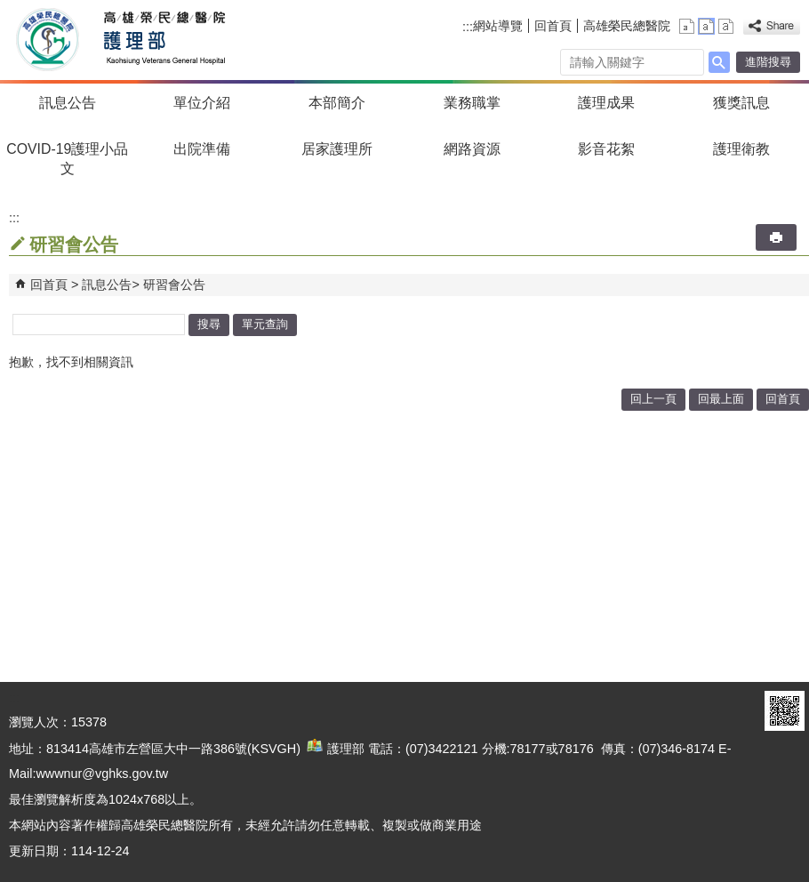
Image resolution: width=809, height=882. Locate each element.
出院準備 (201, 148)
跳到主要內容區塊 (9, 9)
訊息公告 (67, 102)
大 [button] (725, 26)
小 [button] (686, 26)
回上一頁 (653, 398)
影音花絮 (606, 148)
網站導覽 (498, 26)
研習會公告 (174, 284)
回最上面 (721, 398)
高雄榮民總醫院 (626, 26)
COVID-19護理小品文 (67, 158)
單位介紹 (201, 102)
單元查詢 (265, 324)
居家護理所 (336, 148)
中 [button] (706, 26)
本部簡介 (336, 102)
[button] (719, 62)
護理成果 (606, 102)
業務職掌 (472, 102)
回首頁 (553, 26)
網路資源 (472, 148)
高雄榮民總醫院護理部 (163, 40)
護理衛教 (741, 148)
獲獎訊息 (741, 102)
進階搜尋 (768, 61)
